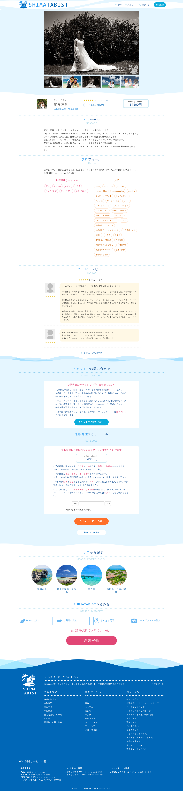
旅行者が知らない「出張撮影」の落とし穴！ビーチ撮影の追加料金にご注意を (89, 684)
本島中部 (48, 707)
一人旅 (88, 715)
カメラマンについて (135, 707)
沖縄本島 (42, 589)
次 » (108, 504)
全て (87, 699)
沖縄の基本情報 (133, 741)
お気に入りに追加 (96, 105)
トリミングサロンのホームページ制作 (85, 775)
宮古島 (91, 589)
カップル (89, 707)
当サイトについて (134, 745)
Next (136, 43)
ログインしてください (91, 521)
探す (118, 5)
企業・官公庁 (91, 730)
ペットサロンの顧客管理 (85, 772)
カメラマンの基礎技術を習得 (131, 772)
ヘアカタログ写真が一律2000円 (41, 780)
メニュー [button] (131, 5)
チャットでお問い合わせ (91, 422)
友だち (88, 711)
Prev (47, 43)
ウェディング (91, 722)
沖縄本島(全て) (51, 699)
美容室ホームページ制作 (33, 772)
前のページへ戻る (91, 532)
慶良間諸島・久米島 (66, 590)
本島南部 (48, 703)
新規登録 (160, 5)
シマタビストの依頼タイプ (138, 711)
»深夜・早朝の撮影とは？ (70, 485)
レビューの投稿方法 (93, 353)
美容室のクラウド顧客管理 (35, 775)
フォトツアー (91, 726)
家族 (87, 703)
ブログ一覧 (159, 684)
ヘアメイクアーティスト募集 (139, 737)
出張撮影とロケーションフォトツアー (143, 703)
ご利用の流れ (132, 726)
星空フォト (90, 718)
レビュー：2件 (101, 100)
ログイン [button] (145, 5)
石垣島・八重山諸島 (116, 590)
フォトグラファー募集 (136, 734)
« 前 (75, 504)
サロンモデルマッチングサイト (40, 777)
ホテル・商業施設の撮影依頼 (139, 715)
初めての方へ (132, 699)
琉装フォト (131, 722)
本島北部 (48, 711)
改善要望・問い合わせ (136, 749)
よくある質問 (132, 730)
